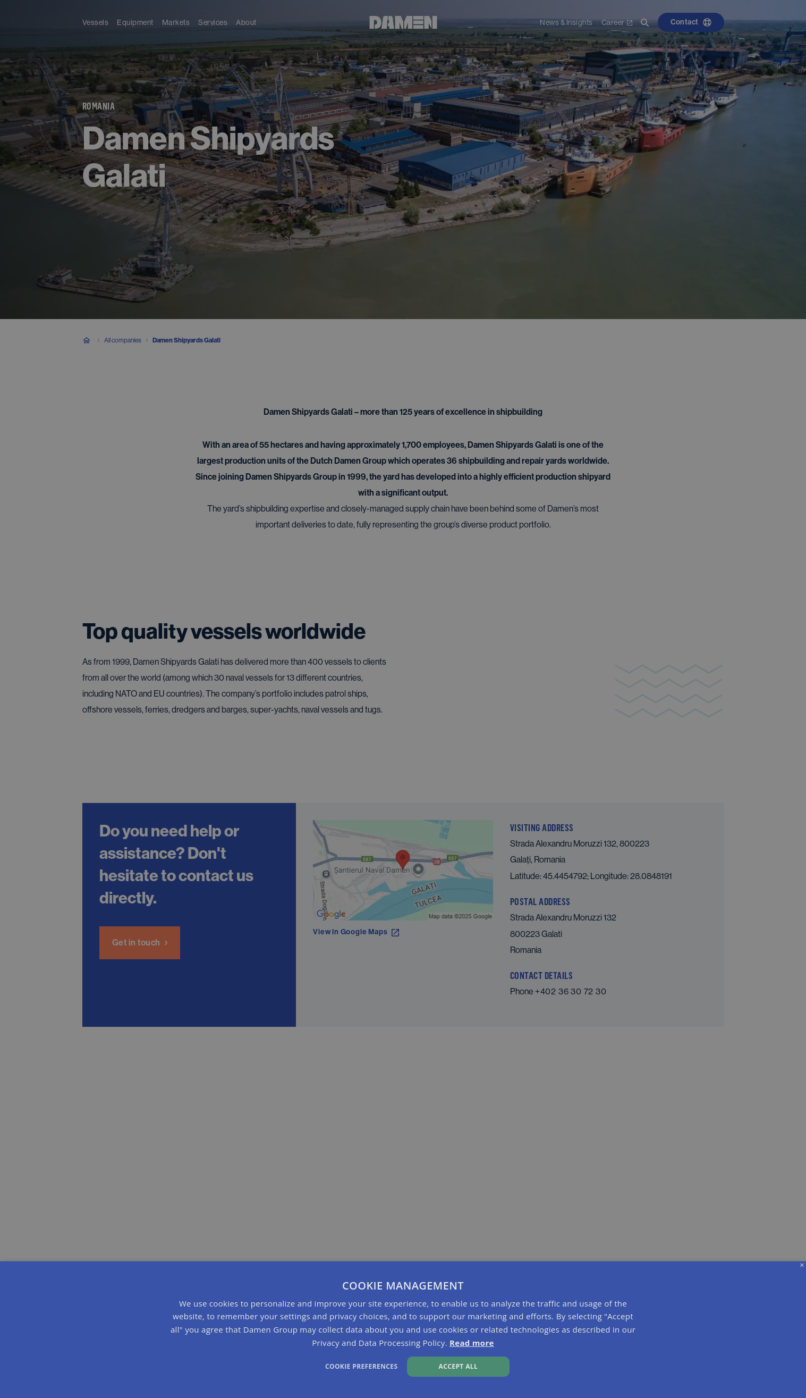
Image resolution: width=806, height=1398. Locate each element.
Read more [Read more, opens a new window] (471, 1342)
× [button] (802, 1265)
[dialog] (403, 1329)
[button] (272, 1365)
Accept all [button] (458, 1366)
